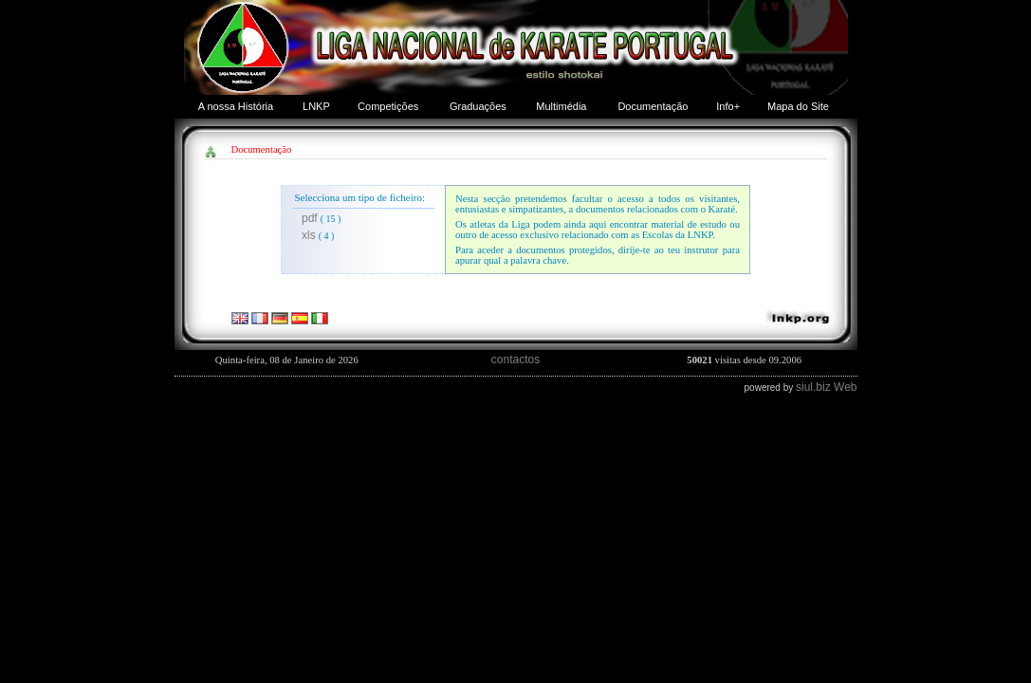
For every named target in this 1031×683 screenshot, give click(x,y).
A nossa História (235, 106)
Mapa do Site (798, 106)
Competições (388, 106)
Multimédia (561, 106)
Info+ (728, 106)
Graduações (478, 106)
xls (309, 235)
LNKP (316, 106)
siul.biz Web (826, 387)
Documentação (652, 106)
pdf (310, 218)
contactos (515, 359)
